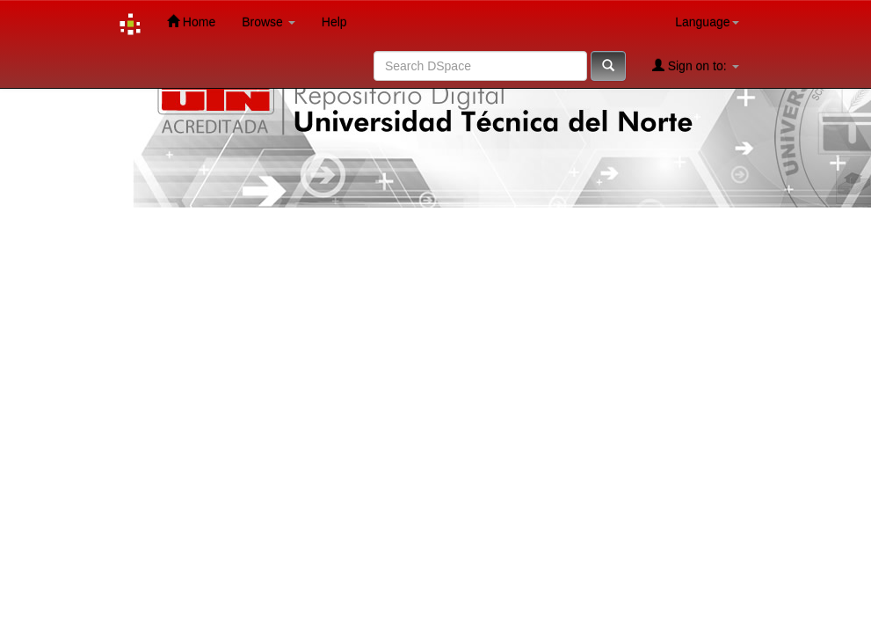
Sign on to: (695, 65)
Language (706, 22)
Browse (268, 22)
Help (334, 22)
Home (191, 21)
